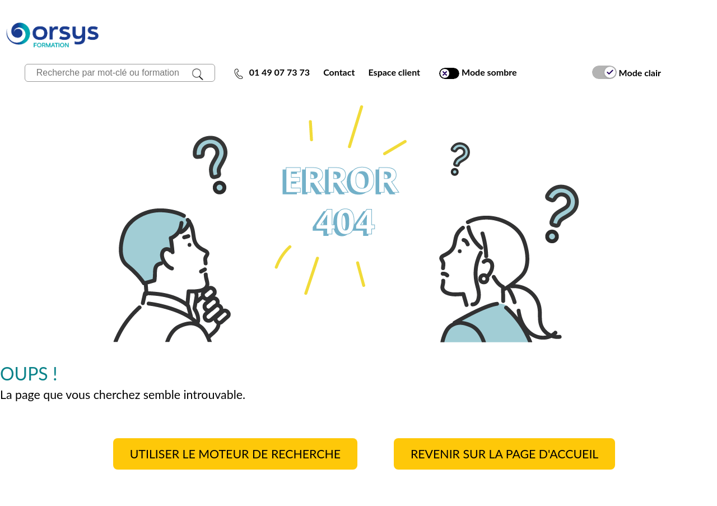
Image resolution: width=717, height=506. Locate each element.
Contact (339, 72)
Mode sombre (477, 72)
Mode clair (626, 72)
